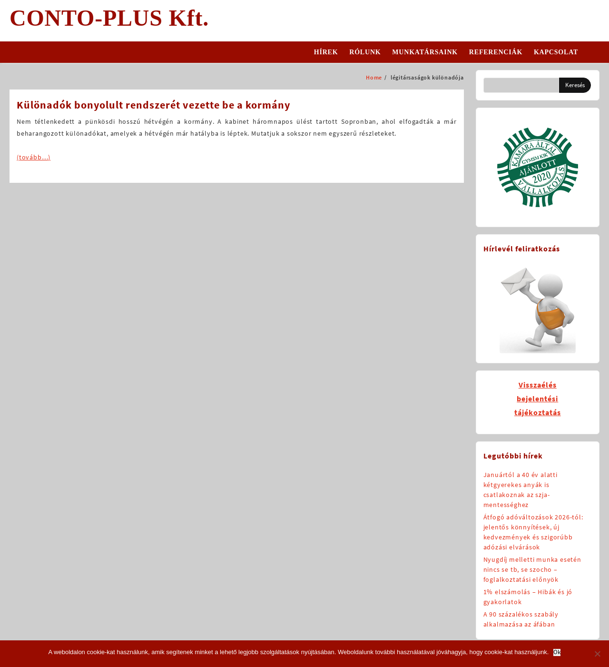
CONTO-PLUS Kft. (109, 17)
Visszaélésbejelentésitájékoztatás (537, 398)
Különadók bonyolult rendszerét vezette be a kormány (153, 104)
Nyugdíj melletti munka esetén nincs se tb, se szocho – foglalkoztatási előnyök (532, 569)
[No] (597, 653)
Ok (556, 652)
